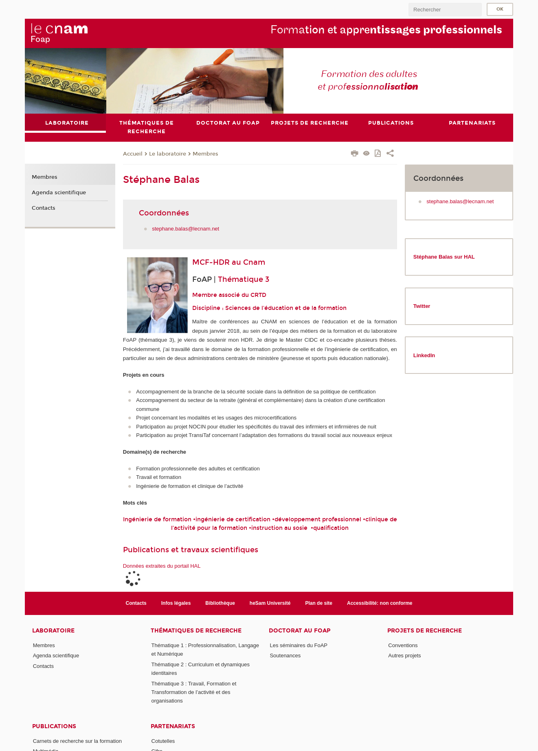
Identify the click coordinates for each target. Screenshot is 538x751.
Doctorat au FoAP (299, 630)
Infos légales (176, 603)
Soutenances (285, 655)
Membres (205, 154)
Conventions (402, 645)
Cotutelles (163, 741)
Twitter (421, 306)
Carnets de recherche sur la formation (77, 741)
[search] (445, 9)
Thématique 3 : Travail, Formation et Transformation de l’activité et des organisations (194, 692)
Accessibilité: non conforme (380, 603)
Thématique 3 (243, 279)
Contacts (43, 208)
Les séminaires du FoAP (298, 645)
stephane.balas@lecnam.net (185, 229)
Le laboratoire (167, 154)
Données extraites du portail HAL (162, 566)
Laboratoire (53, 630)
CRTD (258, 295)
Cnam (254, 262)
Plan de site (318, 603)
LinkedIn (424, 355)
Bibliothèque (220, 603)
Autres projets (404, 655)
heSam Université (270, 603)
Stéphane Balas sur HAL (444, 257)
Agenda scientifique (59, 192)
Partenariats (173, 726)
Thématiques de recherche (196, 630)
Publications (54, 726)
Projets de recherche (424, 630)
